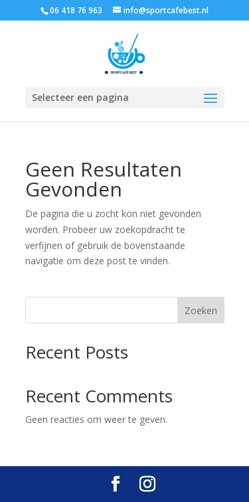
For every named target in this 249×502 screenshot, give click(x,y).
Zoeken (201, 310)
